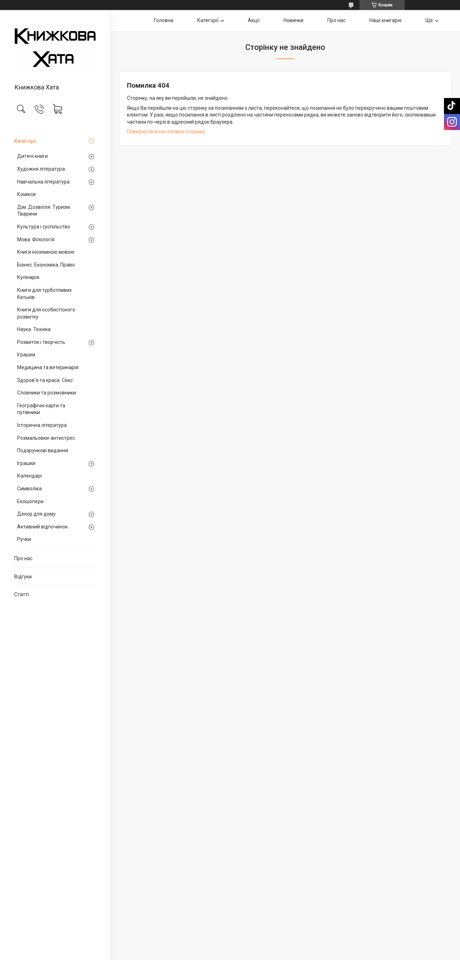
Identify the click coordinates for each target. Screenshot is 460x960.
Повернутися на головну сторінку (166, 131)
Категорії (25, 141)
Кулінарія (28, 277)
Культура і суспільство (43, 226)
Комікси (26, 194)
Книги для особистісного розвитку (46, 313)
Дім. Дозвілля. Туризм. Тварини (44, 210)
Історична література (42, 425)
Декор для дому (36, 514)
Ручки (24, 539)
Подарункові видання (42, 450)
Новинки (293, 20)
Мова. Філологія (36, 239)
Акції (254, 20)
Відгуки (23, 576)
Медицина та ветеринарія (47, 367)
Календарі (29, 476)
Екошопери (30, 501)
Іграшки (26, 354)
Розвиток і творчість (41, 342)
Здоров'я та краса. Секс (45, 380)
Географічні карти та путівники (41, 409)
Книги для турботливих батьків (44, 293)
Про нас (23, 558)
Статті (21, 594)
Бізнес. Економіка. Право (46, 265)
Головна (163, 20)
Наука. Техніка (34, 329)
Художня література (41, 169)
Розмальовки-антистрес (46, 438)
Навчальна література (43, 182)
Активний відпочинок (42, 527)
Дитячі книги (32, 156)
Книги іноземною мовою (46, 252)
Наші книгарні (385, 20)
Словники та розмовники (46, 393)
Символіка (29, 488)
